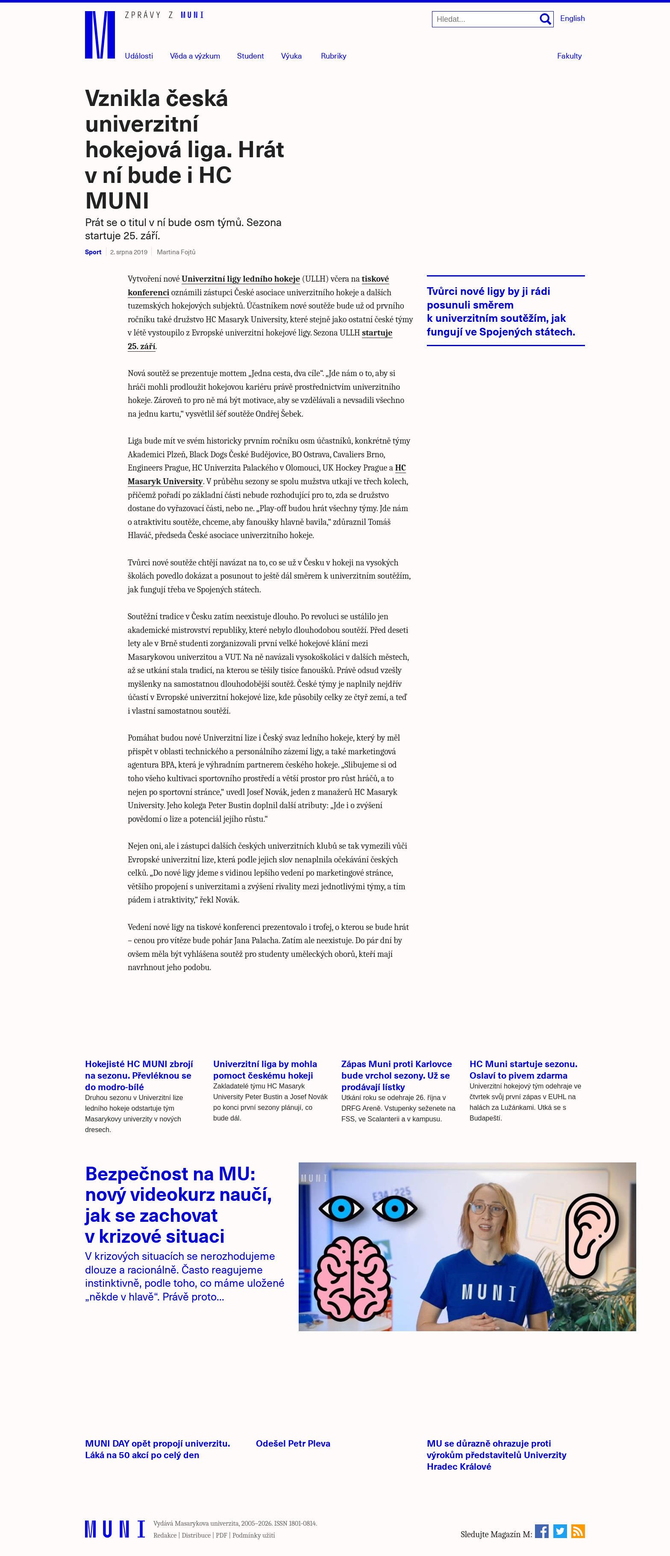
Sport (93, 251)
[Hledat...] (493, 19)
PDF (221, 1535)
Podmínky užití (253, 1535)
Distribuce (196, 1535)
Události (139, 55)
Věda (195, 55)
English (572, 17)
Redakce (164, 1535)
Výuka (291, 55)
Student (250, 55)
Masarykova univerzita (207, 1523)
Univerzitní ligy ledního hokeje (241, 279)
